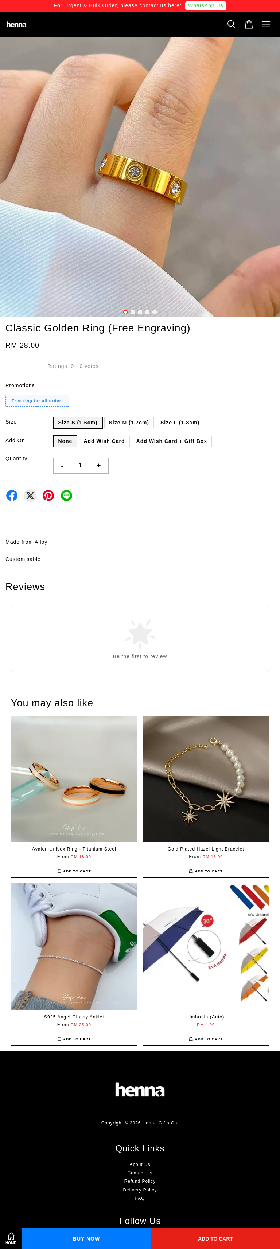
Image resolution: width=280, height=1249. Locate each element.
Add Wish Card (104, 441)
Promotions (20, 385)
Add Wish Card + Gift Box (171, 441)
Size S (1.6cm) (77, 422)
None (65, 441)
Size (11, 422)
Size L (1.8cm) (179, 422)
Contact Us (140, 1172)
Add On (15, 440)
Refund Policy (140, 1181)
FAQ (140, 1198)
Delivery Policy (140, 1190)
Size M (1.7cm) (129, 422)
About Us (140, 1164)
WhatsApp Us (205, 5)
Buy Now (86, 1239)
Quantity (16, 458)
